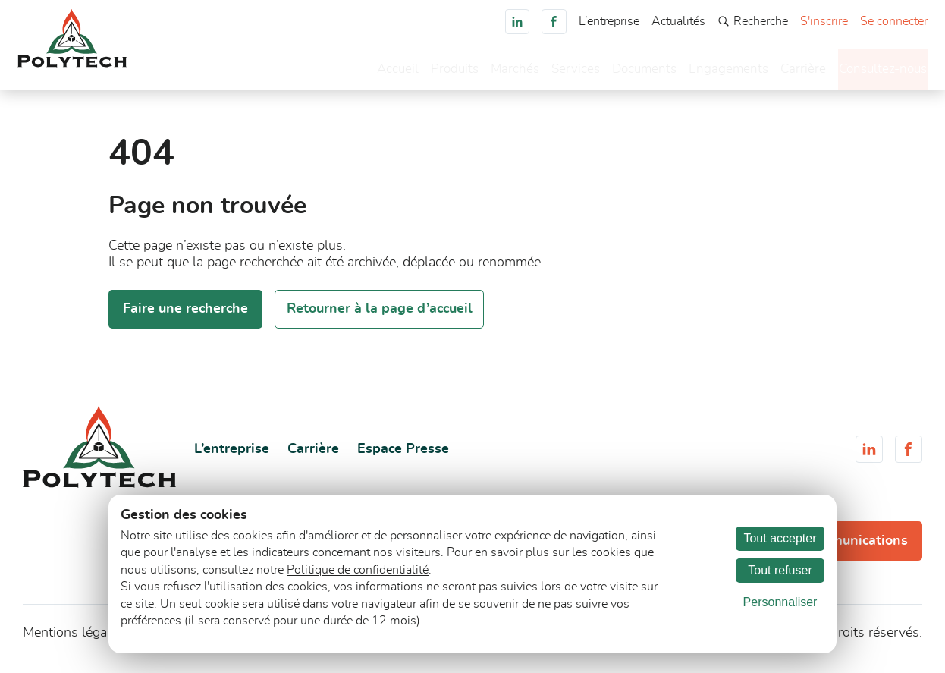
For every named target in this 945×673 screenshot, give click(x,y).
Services (545, 72)
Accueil (362, 72)
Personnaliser (780, 602)
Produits (421, 72)
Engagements (703, 72)
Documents (616, 72)
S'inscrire (824, 21)
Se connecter (894, 21)
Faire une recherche (185, 316)
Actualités (678, 21)
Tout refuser (780, 570)
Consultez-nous (871, 70)
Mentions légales (73, 640)
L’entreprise (609, 21)
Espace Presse (403, 456)
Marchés (483, 72)
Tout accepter (779, 538)
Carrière (779, 72)
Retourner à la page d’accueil (379, 316)
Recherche (752, 21)
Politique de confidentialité (358, 570)
